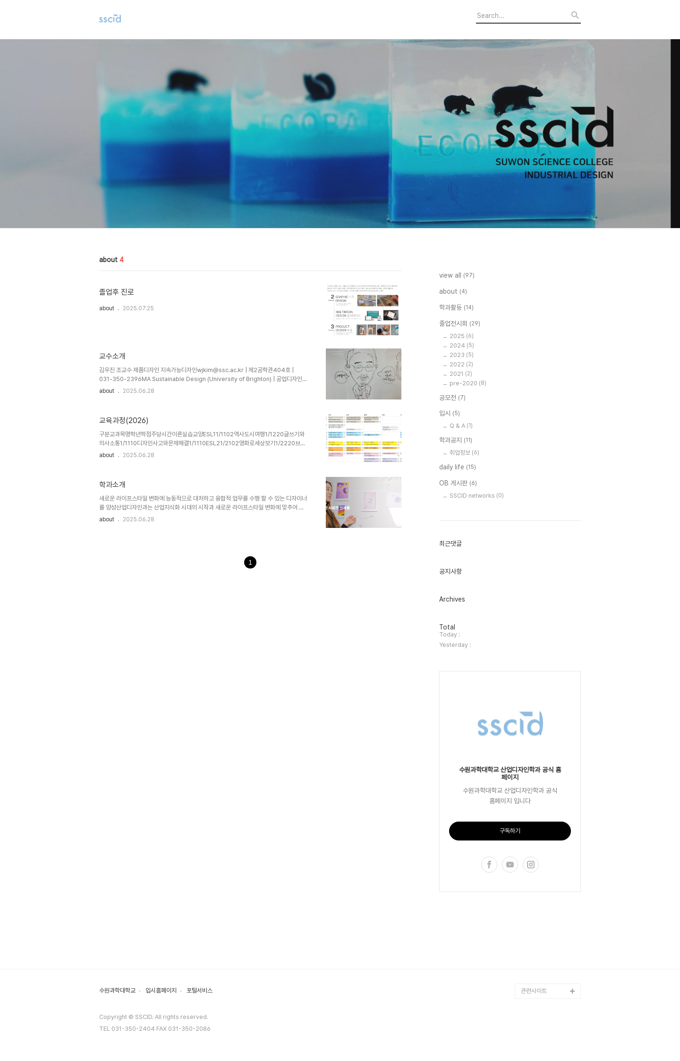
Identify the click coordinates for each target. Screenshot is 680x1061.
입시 (449, 413)
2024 (462, 345)
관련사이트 (534, 990)
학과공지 (455, 440)
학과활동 (456, 308)
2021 (461, 373)
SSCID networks (477, 495)
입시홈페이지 (161, 990)
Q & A (461, 425)
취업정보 (464, 452)
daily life (457, 467)
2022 (461, 364)
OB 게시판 (458, 483)
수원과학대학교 (117, 990)
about (106, 308)
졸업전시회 (459, 324)
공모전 (452, 398)
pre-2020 (468, 383)
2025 (462, 336)
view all (457, 275)
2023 (462, 354)
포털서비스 (199, 990)
